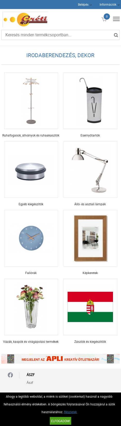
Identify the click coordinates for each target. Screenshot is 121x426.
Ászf (30, 382)
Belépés (83, 4)
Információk (108, 4)
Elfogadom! (60, 421)
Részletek (70, 412)
